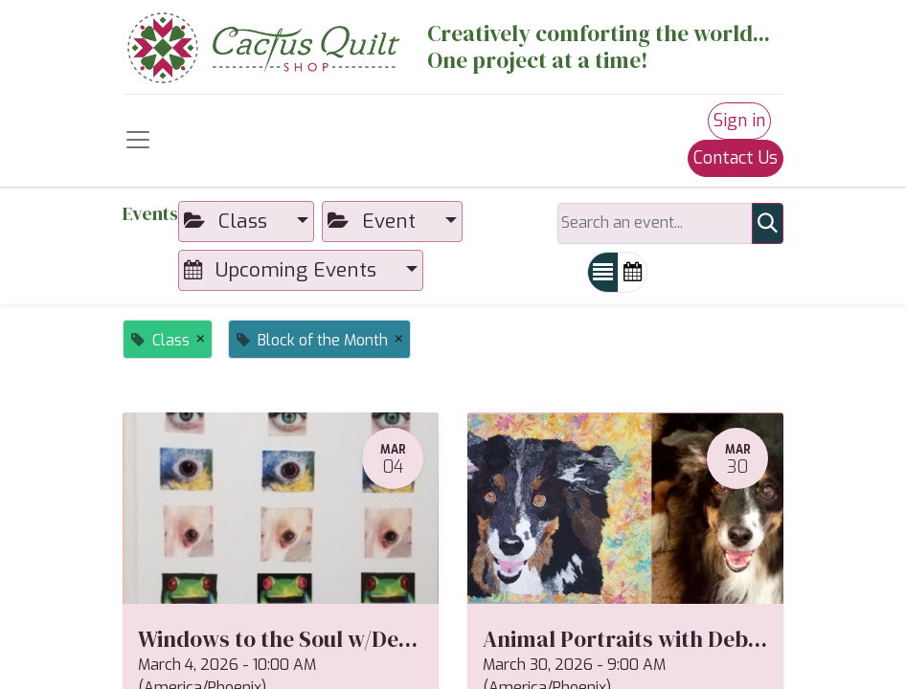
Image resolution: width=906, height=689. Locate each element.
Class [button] (228, 221)
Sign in (739, 120)
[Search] (767, 223)
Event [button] (374, 221)
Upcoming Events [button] (283, 269)
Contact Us (735, 157)
